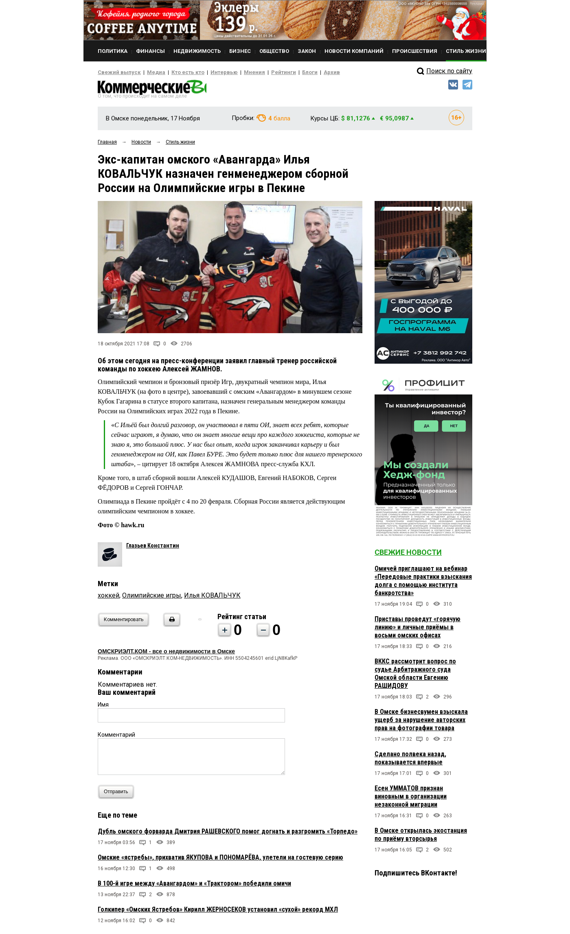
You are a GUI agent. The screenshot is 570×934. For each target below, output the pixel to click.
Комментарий (116, 737)
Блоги (283, 72)
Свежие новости (408, 554)
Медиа (148, 72)
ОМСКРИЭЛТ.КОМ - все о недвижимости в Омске (166, 653)
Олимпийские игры (151, 598)
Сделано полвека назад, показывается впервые (410, 760)
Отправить (118, 794)
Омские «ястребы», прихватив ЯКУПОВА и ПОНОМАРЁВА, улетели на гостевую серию (220, 860)
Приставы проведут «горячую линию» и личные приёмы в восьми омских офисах (417, 630)
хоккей (108, 598)
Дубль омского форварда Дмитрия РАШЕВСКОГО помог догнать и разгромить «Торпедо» (227, 834)
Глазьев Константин (152, 548)
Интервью (208, 72)
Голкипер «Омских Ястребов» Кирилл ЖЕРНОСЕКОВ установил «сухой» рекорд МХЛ (218, 912)
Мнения (234, 72)
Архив (303, 72)
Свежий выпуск (116, 72)
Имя (103, 707)
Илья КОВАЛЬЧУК (212, 598)
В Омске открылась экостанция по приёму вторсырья (421, 837)
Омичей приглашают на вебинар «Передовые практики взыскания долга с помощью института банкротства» (423, 583)
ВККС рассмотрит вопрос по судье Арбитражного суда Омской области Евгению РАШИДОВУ (415, 676)
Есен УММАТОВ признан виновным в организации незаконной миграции (411, 799)
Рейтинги (260, 72)
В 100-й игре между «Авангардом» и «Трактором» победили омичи (194, 886)
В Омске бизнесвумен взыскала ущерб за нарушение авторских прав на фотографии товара (421, 722)
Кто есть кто (176, 72)
